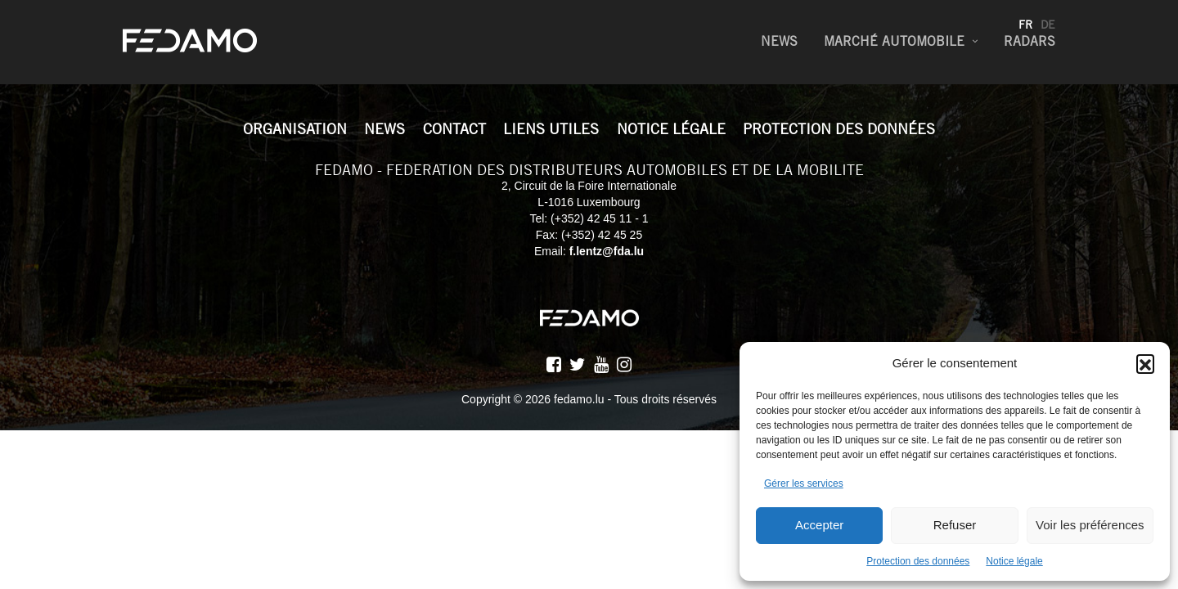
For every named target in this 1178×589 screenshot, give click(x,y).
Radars (1029, 41)
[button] (1145, 363)
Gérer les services (803, 483)
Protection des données (917, 561)
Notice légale (1014, 561)
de (1048, 24)
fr (1025, 24)
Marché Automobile (894, 41)
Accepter (819, 525)
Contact (454, 128)
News (779, 41)
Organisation (295, 128)
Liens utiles (551, 128)
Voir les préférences (1090, 525)
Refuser (955, 525)
